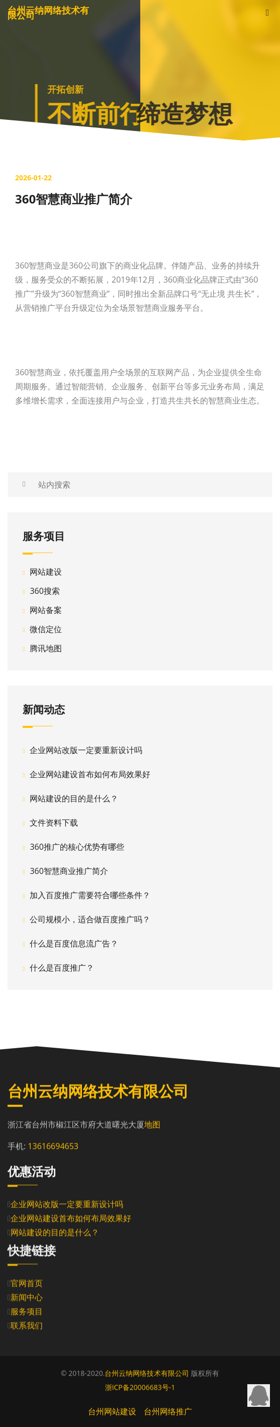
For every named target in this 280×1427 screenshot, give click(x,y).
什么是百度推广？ (62, 967)
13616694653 (53, 1146)
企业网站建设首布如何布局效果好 (90, 774)
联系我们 (27, 1328)
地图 (152, 1125)
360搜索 (44, 590)
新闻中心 (27, 1300)
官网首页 (27, 1286)
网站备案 (46, 610)
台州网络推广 (168, 1411)
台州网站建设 (112, 1411)
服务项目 (27, 1314)
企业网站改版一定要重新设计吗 (86, 750)
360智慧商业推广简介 (69, 870)
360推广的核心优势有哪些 (77, 846)
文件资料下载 (54, 822)
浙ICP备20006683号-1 (140, 1387)
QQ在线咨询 (258, 1395)
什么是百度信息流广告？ (74, 943)
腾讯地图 (46, 648)
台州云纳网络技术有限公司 (147, 1373)
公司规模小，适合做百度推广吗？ (90, 919)
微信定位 (46, 629)
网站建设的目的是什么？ (74, 798)
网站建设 (46, 571)
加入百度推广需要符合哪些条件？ (90, 895)
